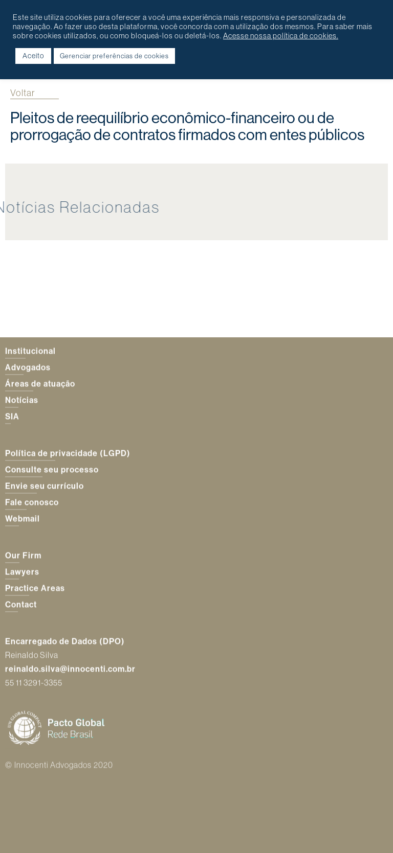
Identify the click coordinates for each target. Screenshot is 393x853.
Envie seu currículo (44, 486)
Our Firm (23, 555)
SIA (12, 416)
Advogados (28, 367)
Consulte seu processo (52, 470)
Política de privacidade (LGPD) (67, 453)
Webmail (22, 519)
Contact (21, 605)
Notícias (21, 400)
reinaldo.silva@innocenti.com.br (70, 669)
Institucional (30, 351)
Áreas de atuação (40, 384)
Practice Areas (35, 588)
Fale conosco (32, 502)
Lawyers (22, 572)
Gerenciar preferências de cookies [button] (114, 56)
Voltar (22, 93)
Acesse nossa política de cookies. (280, 35)
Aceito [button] (33, 55)
